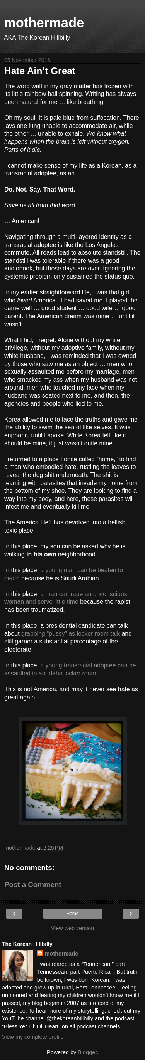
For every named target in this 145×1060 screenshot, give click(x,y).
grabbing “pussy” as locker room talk (70, 633)
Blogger (87, 1052)
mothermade (44, 22)
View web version (72, 928)
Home (72, 913)
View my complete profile (33, 1037)
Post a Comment (32, 884)
